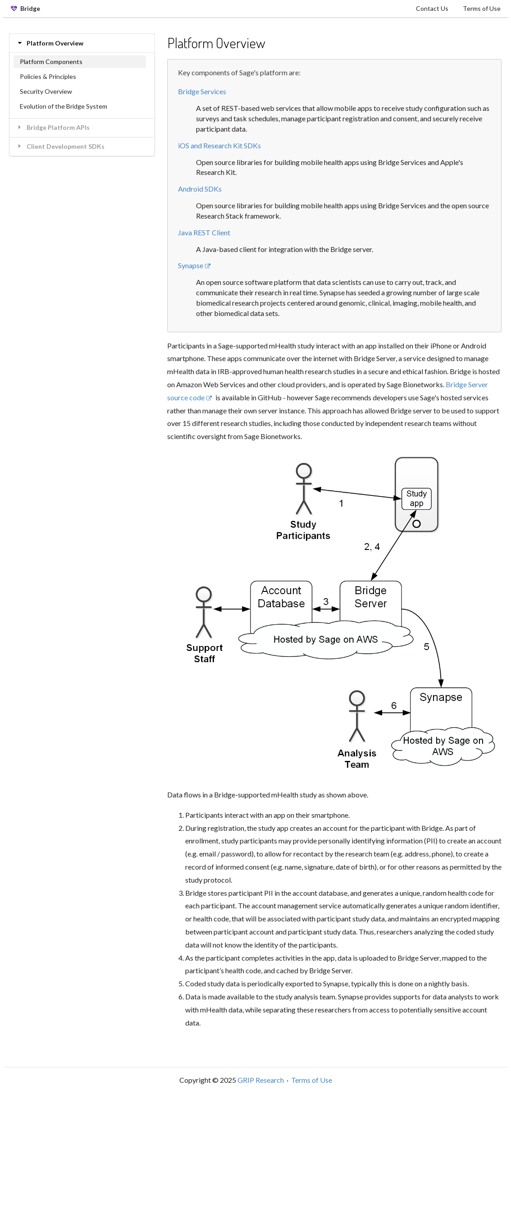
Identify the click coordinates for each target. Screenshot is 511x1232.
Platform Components (51, 61)
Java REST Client (204, 232)
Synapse (194, 265)
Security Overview (46, 91)
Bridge (25, 8)
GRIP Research (260, 1080)
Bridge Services (202, 91)
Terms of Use (482, 8)
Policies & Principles (48, 76)
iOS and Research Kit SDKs (219, 145)
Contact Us (432, 8)
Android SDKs (200, 188)
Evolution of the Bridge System (63, 106)
